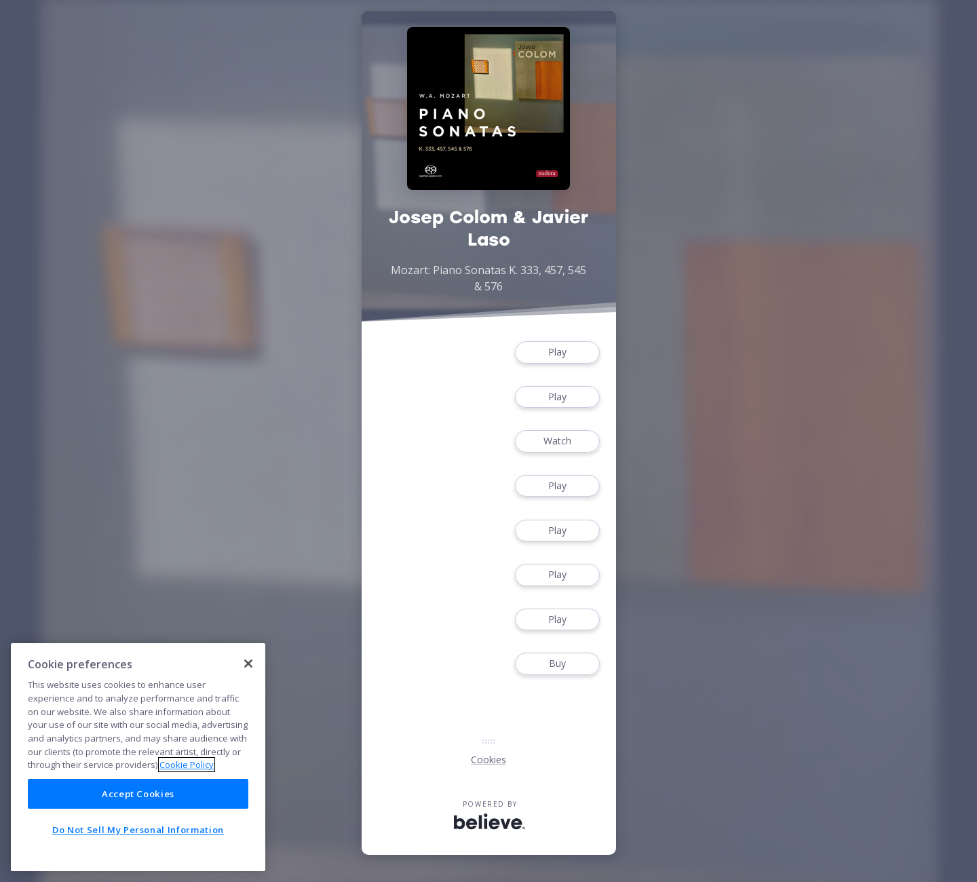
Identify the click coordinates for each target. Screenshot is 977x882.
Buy (557, 663)
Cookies (488, 759)
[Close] (248, 663)
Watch (557, 441)
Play (557, 352)
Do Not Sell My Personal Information (138, 830)
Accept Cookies (138, 794)
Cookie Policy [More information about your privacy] (186, 765)
